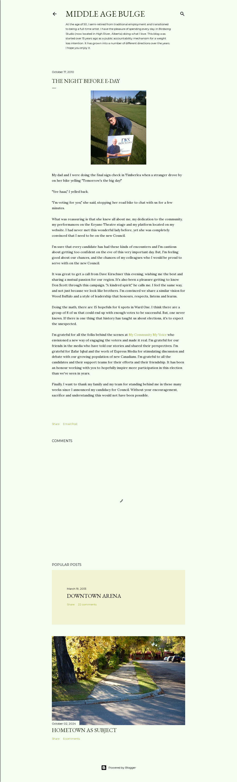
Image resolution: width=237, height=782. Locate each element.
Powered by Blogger (118, 767)
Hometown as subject (84, 730)
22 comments (87, 604)
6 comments (71, 738)
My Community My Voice (148, 335)
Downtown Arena (94, 595)
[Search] (182, 12)
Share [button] (55, 424)
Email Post (70, 424)
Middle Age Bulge (105, 13)
